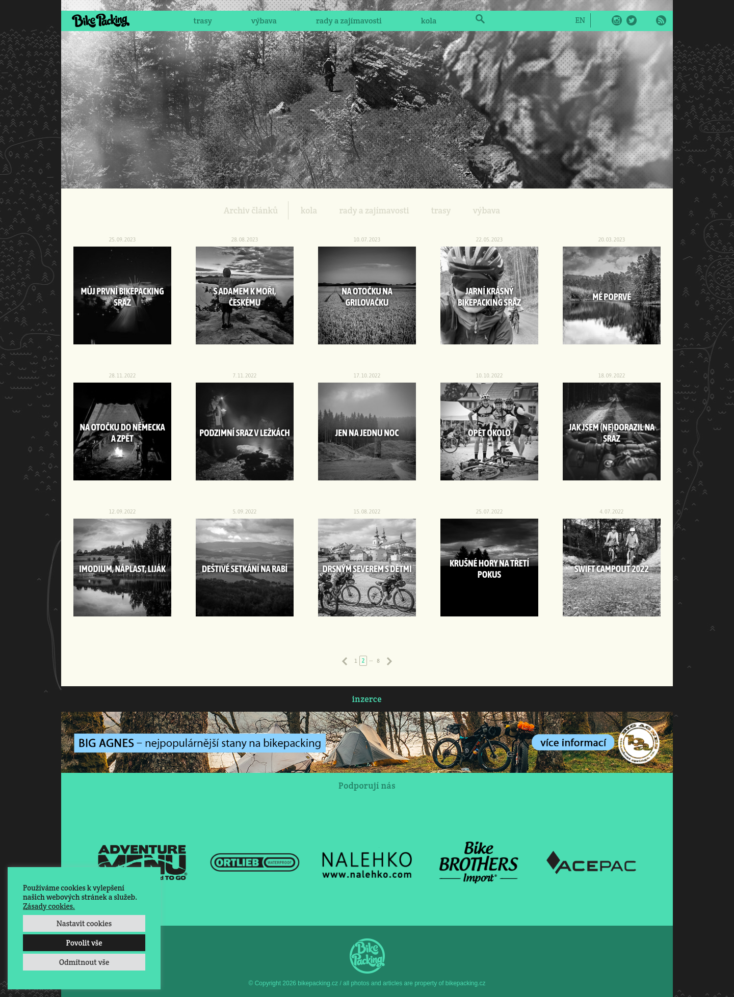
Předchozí (344, 661)
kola (429, 20)
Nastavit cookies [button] (84, 923)
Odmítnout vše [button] (84, 962)
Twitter (631, 20)
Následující (389, 661)
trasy (202, 20)
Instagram (617, 20)
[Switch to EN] (580, 20)
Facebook (602, 20)
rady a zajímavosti (349, 20)
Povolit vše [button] (84, 943)
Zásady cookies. (49, 906)
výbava (264, 20)
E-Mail (646, 20)
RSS (661, 20)
